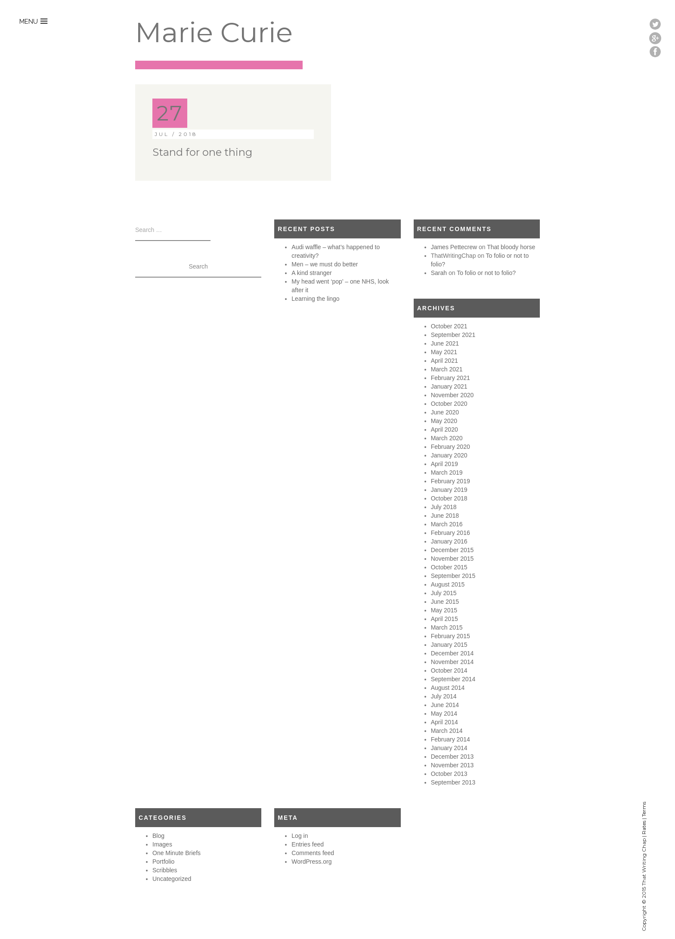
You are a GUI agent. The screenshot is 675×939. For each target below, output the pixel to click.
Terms (644, 809)
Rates (644, 827)
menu (28, 21)
